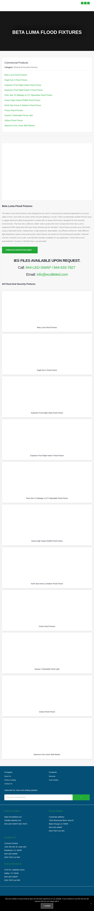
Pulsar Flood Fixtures (13, 110)
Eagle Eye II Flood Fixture (15, 80)
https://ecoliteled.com (13, 817)
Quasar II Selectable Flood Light (18, 115)
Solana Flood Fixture (13, 120)
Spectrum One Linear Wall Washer (19, 126)
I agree (47, 906)
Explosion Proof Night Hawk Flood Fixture (22, 85)
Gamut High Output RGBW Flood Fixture (22, 100)
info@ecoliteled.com (52, 274)
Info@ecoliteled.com (12, 820)
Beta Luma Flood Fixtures (15, 75)
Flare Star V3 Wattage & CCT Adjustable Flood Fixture (28, 95)
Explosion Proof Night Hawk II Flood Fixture (23, 90)
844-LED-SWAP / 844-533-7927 (50, 267)
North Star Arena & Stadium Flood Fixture (22, 105)
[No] (91, 903)
